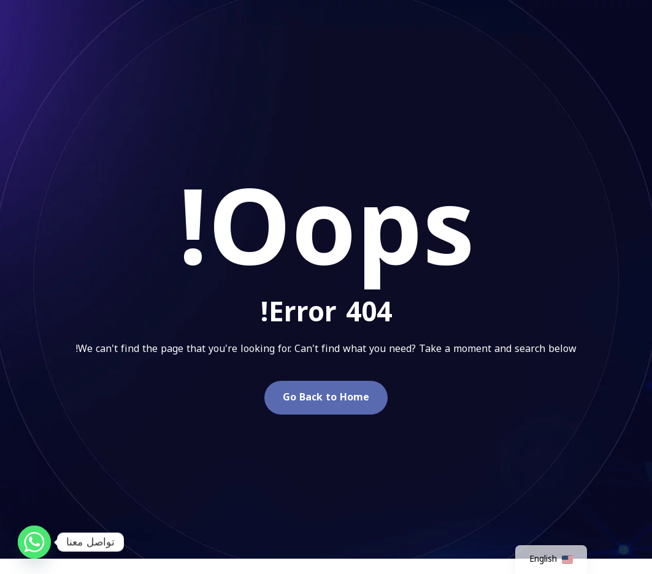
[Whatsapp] (34, 542)
